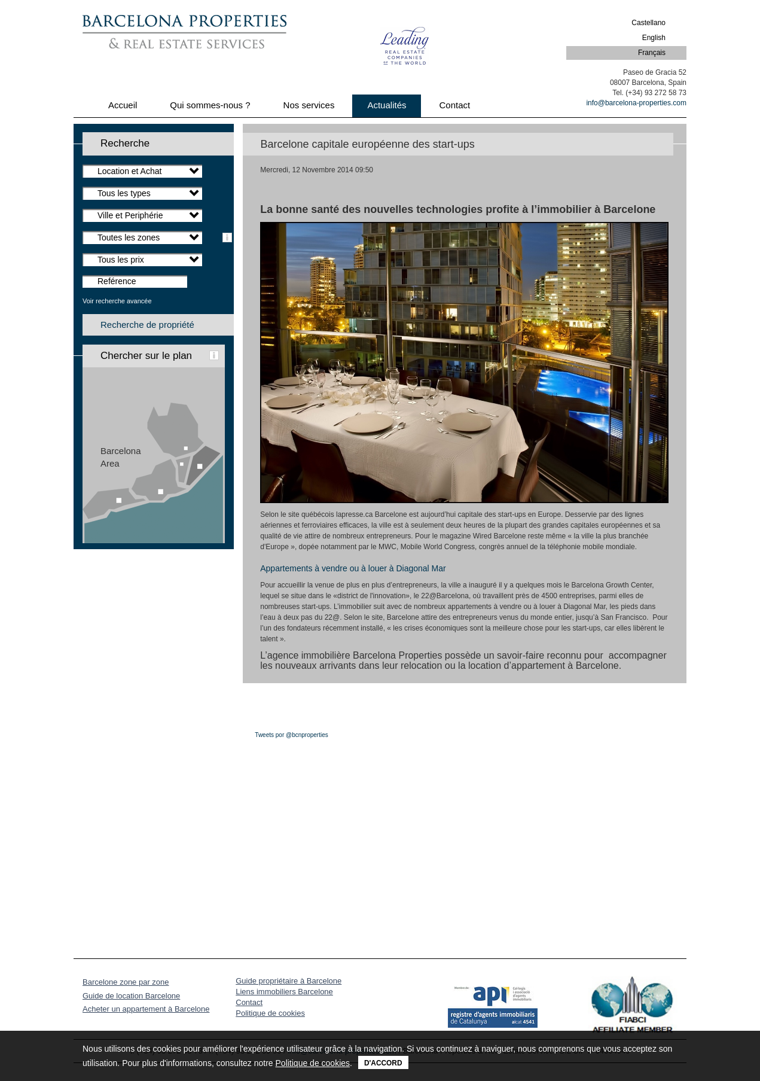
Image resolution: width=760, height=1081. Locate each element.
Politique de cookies (270, 1013)
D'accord (383, 1063)
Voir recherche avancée (117, 300)
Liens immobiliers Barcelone (284, 991)
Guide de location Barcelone (131, 995)
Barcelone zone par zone (126, 982)
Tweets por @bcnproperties (291, 735)
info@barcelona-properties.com (636, 103)
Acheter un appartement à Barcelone (146, 1008)
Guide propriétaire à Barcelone (288, 980)
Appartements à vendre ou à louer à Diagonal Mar (353, 568)
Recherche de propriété (147, 324)
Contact (249, 1002)
